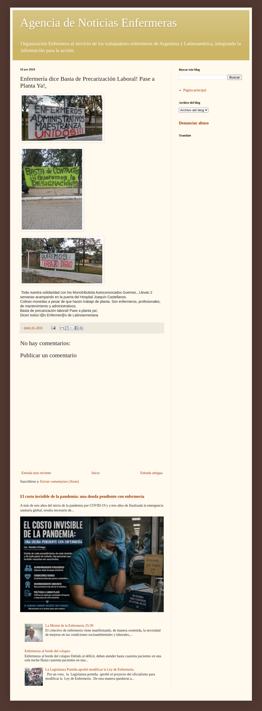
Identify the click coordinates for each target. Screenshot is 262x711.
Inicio (95, 473)
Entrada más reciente (36, 473)
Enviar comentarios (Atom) (59, 481)
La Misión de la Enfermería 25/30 (69, 625)
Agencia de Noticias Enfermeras (98, 22)
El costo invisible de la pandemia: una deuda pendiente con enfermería (82, 496)
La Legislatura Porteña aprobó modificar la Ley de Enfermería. (89, 669)
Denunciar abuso (194, 123)
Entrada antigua (151, 473)
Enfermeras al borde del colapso (47, 651)
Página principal (194, 90)
